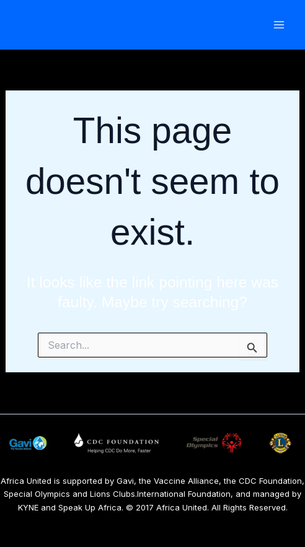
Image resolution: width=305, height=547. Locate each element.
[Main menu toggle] (279, 25)
